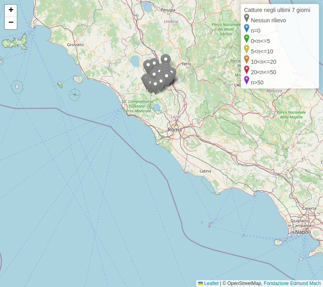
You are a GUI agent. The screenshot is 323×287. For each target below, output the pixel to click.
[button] (155, 87)
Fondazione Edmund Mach (292, 283)
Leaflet (208, 283)
